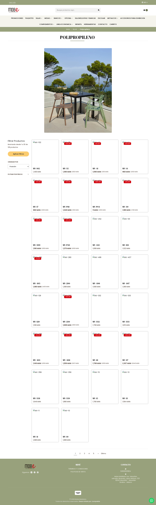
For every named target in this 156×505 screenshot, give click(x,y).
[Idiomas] (144, 2)
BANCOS (58, 18)
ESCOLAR (101, 18)
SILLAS (39, 18)
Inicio (68, 29)
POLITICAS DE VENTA (78, 472)
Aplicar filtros (18, 154)
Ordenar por (13, 162)
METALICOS (112, 18)
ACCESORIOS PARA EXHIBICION (132, 18)
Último (103, 453)
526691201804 (125, 470)
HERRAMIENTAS (90, 24)
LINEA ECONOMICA (65, 24)
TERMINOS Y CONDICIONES (78, 469)
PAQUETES (29, 18)
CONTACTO (102, 24)
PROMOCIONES (17, 18)
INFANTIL (78, 24)
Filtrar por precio (18, 174)
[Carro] (145, 10)
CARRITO (113, 24)
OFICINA (69, 18)
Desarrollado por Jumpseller (89, 501)
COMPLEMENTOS (46, 24)
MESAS (48, 18)
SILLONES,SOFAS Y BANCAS (85, 18)
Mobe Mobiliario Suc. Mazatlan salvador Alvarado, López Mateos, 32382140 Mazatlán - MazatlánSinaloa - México (126, 478)
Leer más (12, 2)
